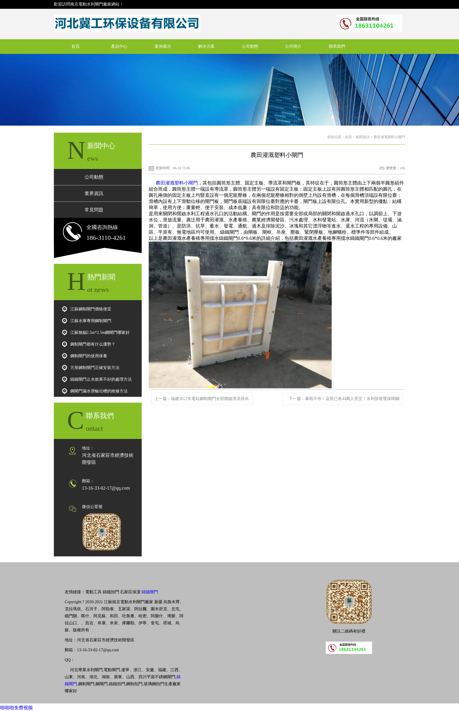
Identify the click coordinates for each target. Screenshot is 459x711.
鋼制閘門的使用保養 (88, 356)
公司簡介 (293, 46)
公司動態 (250, 46)
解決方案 (206, 46)
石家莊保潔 (130, 592)
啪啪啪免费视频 (16, 707)
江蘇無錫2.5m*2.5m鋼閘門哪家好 (100, 332)
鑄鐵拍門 (111, 592)
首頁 (75, 46)
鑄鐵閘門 (150, 592)
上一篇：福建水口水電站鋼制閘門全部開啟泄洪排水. (202, 398)
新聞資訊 (363, 137)
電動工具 (93, 592)
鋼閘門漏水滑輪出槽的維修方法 (99, 391)
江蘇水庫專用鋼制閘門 (90, 321)
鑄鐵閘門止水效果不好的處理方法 (101, 379)
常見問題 (94, 209)
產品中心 (119, 46)
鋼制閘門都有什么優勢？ (92, 344)
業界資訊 (94, 193)
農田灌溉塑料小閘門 (177, 182)
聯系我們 (337, 46)
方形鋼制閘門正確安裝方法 (94, 367)
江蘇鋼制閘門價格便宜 (90, 309)
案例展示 (163, 46)
